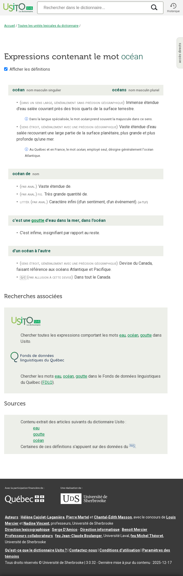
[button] (173, 7)
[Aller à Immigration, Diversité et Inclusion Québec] (24, 502)
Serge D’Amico (64, 530)
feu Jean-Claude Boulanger (78, 536)
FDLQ (47, 382)
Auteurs (11, 517)
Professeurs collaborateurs (29, 536)
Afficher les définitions (30, 69)
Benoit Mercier (134, 530)
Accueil (9, 26)
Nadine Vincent (36, 523)
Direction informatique (100, 530)
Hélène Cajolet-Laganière (43, 517)
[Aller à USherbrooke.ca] (84, 503)
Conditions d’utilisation (119, 550)
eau (122, 335)
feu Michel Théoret (147, 536)
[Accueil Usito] (17, 7)
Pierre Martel (77, 517)
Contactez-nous (83, 550)
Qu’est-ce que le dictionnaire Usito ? (36, 550)
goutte (146, 335)
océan (133, 335)
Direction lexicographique (27, 530)
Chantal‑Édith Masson (113, 517)
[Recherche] (92, 7)
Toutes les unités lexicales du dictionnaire (48, 26)
